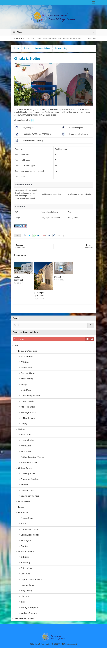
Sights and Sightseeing (26, 468)
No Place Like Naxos (28, 418)
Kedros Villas (74, 246)
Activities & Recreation (26, 551)
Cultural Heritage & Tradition (30, 396)
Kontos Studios (34, 246)
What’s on (21, 429)
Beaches (21, 507)
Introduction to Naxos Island (27, 351)
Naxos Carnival (26, 434)
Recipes (23, 524)
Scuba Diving (25, 574)
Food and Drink (23, 513)
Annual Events (26, 446)
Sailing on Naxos (26, 568)
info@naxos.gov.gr (71, 644)
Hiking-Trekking (26, 591)
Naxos (27, 48)
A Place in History (27, 379)
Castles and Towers (27, 490)
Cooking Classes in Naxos (30, 535)
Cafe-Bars (24, 546)
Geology (24, 384)
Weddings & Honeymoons (29, 607)
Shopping (24, 424)
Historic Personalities (28, 401)
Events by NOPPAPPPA (29, 463)
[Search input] (49, 339)
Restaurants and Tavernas (29, 529)
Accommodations (42, 48)
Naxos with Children (27, 585)
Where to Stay (61, 48)
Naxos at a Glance (27, 356)
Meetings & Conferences (29, 613)
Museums (24, 485)
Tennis (23, 602)
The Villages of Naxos (28, 412)
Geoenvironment (26, 367)
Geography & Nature (28, 373)
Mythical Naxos (26, 390)
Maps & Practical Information (24, 618)
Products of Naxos (27, 518)
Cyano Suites (59, 277)
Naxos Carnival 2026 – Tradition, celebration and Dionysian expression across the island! (53, 38)
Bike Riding (25, 596)
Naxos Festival (26, 451)
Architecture (25, 362)
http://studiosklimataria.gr (33, 140)
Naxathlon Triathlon (27, 440)
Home (16, 48)
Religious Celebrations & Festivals (32, 457)
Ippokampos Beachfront (19, 278)
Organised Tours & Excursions (31, 579)
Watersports (25, 557)
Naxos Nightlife (26, 540)
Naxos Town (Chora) (28, 407)
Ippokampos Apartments (39, 294)
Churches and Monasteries (30, 479)
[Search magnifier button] (92, 339)
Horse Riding (25, 562)
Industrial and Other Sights (30, 496)
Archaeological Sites (28, 473)
